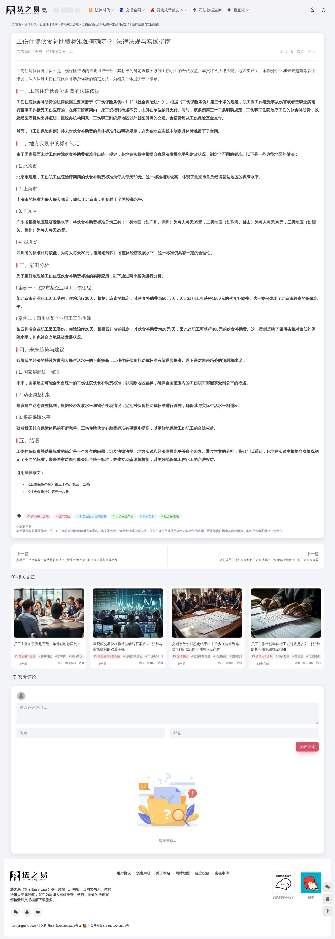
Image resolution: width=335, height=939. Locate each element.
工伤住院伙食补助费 (34, 71)
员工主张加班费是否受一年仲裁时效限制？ (47, 644)
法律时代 (30, 24)
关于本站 (163, 873)
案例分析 (271, 71)
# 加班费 (60, 656)
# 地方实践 (62, 516)
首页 (18, 24)
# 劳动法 (297, 656)
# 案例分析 (147, 516)
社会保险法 (148, 102)
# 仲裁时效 (45, 656)
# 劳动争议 (75, 656)
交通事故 (180, 656)
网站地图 (183, 873)
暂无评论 (27, 677)
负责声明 (143, 873)
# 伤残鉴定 (220, 656)
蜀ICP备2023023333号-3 (64, 926)
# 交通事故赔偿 (200, 656)
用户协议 (124, 873)
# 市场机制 (152, 656)
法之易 (41, 926)
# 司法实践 (313, 656)
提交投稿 (202, 873)
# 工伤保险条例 (123, 516)
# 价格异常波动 (132, 656)
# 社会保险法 (170, 516)
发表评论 (307, 746)
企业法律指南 (49, 24)
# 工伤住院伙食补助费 (91, 516)
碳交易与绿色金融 (107, 656)
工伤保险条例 (109, 102)
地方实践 (246, 71)
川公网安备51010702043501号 (106, 926)
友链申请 (222, 873)
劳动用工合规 (70, 24)
